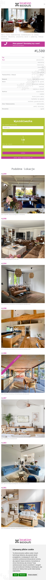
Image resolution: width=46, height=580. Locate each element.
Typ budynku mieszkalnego (9, 124)
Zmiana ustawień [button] (32, 574)
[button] (4, 20)
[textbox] (23, 127)
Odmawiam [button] (23, 574)
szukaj (23, 153)
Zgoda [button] (15, 574)
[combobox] (23, 127)
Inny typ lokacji (7, 144)
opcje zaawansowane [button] (23, 157)
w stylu (4, 131)
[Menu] (44, 4)
